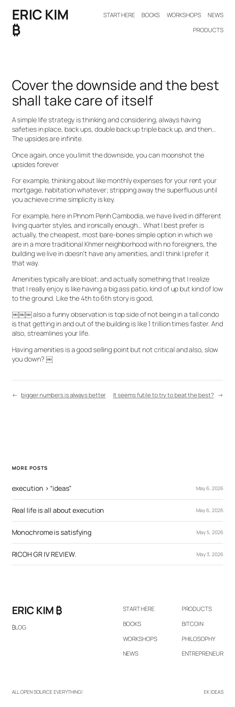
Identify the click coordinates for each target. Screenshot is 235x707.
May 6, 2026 (209, 488)
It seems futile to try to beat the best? (163, 395)
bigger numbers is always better (63, 395)
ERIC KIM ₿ (40, 22)
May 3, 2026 (209, 554)
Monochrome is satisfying (52, 532)
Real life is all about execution (58, 510)
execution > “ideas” (41, 488)
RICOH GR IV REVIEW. (44, 554)
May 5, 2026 (209, 532)
